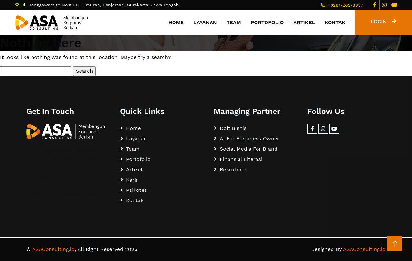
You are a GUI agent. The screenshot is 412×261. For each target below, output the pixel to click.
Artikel (304, 22)
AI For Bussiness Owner (249, 138)
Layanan (205, 22)
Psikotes (136, 190)
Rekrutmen (234, 169)
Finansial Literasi (241, 159)
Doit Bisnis (233, 128)
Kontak (334, 22)
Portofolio (267, 22)
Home (176, 22)
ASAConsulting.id (53, 249)
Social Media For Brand (248, 149)
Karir (132, 180)
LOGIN (383, 21)
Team (234, 22)
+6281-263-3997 (345, 5)
